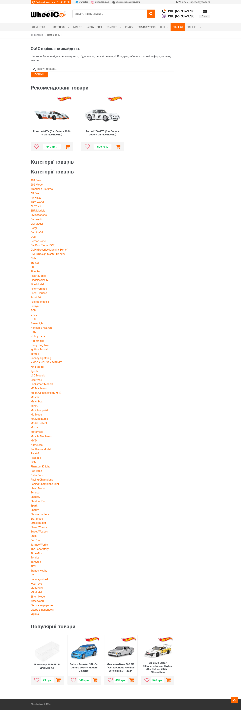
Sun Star (36, 540)
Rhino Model (38, 488)
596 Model (37, 184)
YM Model (37, 588)
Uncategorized (39, 579)
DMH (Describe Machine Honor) (49, 249)
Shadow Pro (38, 501)
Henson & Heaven (41, 327)
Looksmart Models (42, 384)
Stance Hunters (40, 514)
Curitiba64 (37, 232)
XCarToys (36, 583)
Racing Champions (42, 479)
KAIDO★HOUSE (94, 27)
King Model (37, 366)
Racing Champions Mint (45, 484)
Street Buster (38, 522)
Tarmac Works (146, 27)
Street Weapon (39, 531)
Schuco (35, 492)
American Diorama (42, 189)
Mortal (34, 427)
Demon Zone (38, 241)
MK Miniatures (39, 418)
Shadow (35, 496)
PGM (33, 462)
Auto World (37, 202)
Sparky (35, 510)
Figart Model (38, 275)
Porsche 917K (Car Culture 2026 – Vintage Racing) (51, 133)
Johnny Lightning (41, 358)
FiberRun (36, 271)
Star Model (37, 518)
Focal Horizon (39, 293)
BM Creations (39, 215)
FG (32, 267)
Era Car (35, 262)
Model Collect (39, 423)
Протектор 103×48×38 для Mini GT (47, 666)
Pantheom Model (41, 449)
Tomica (35, 557)
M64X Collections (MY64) (46, 392)
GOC (33, 319)
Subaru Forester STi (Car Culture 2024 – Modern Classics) (84, 667)
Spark (34, 505)
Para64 (35, 453)
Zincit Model (38, 596)
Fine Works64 (39, 288)
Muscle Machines (41, 436)
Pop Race (36, 470)
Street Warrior (39, 527)
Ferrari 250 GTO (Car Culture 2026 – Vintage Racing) (102, 133)
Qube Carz (37, 475)
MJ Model (37, 414)
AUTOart (36, 206)
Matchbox (59, 27)
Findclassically (39, 280)
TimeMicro (37, 553)
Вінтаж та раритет (42, 605)
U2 (32, 575)
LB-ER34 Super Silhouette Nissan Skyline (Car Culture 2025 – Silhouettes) (157, 667)
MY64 (34, 440)
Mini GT (77, 27)
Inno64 (129, 27)
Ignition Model (39, 349)
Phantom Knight (40, 466)
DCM (33, 236)
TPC (33, 566)
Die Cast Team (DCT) (43, 245)
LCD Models (38, 375)
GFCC (34, 314)
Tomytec (112, 27)
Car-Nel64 (37, 219)
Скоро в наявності (42, 609)
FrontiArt (36, 297)
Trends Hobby (39, 570)
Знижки (178, 27)
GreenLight (37, 323)
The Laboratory (40, 549)
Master (35, 397)
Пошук (39, 74)
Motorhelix (37, 431)
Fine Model (37, 284)
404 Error (36, 180)
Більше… (192, 27)
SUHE (34, 536)
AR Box (35, 193)
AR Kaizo (36, 197)
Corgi (34, 228)
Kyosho (35, 371)
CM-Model (37, 223)
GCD (33, 310)
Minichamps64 (39, 410)
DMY (33, 258)
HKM (33, 332)
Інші (162, 27)
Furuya (35, 306)
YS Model (36, 592)
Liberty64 (36, 379)
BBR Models (38, 210)
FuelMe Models (40, 301)
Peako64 (36, 457)
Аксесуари (37, 601)
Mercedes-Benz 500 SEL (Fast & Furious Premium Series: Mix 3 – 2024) (121, 667)
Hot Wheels (38, 27)
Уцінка (35, 614)
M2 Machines (39, 388)
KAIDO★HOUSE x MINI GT (46, 362)
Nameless (37, 445)
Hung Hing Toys (40, 345)
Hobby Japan (38, 336)
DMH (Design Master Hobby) (48, 254)
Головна (38, 35)
